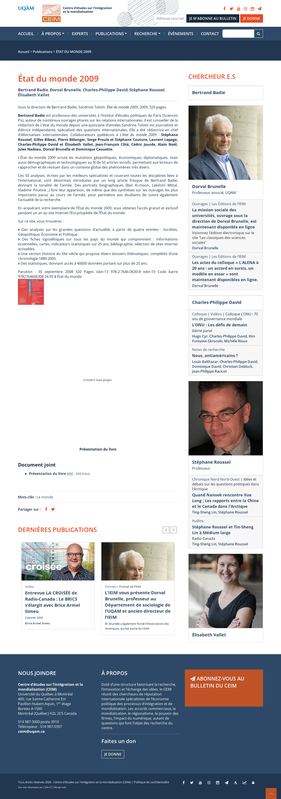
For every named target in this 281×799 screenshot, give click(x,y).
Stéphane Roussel (147, 89)
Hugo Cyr (200, 336)
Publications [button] (109, 33)
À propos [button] (51, 33)
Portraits (110, 587)
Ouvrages (200, 203)
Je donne (112, 754)
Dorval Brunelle (65, 89)
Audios (29, 587)
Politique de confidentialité (151, 782)
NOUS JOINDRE (37, 673)
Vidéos (216, 314)
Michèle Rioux (235, 341)
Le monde (45, 497)
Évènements (180, 33)
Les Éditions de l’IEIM (229, 203)
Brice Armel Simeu (37, 623)
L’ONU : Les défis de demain (219, 324)
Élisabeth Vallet (33, 94)
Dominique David (206, 366)
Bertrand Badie (33, 89)
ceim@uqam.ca (31, 731)
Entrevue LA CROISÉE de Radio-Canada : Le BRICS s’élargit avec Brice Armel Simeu (52, 602)
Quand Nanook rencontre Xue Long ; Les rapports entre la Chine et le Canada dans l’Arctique (225, 500)
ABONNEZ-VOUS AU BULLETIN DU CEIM (217, 682)
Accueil (26, 33)
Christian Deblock (237, 366)
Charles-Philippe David (105, 89)
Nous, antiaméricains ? (215, 355)
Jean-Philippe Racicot (209, 371)
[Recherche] (238, 33)
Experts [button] (80, 33)
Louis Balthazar (205, 361)
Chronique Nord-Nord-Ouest (216, 479)
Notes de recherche (208, 349)
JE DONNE (251, 18)
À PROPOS (114, 673)
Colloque (199, 314)
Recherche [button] (145, 33)
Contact (210, 33)
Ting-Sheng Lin (204, 512)
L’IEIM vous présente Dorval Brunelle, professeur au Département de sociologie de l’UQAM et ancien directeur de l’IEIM (138, 605)
